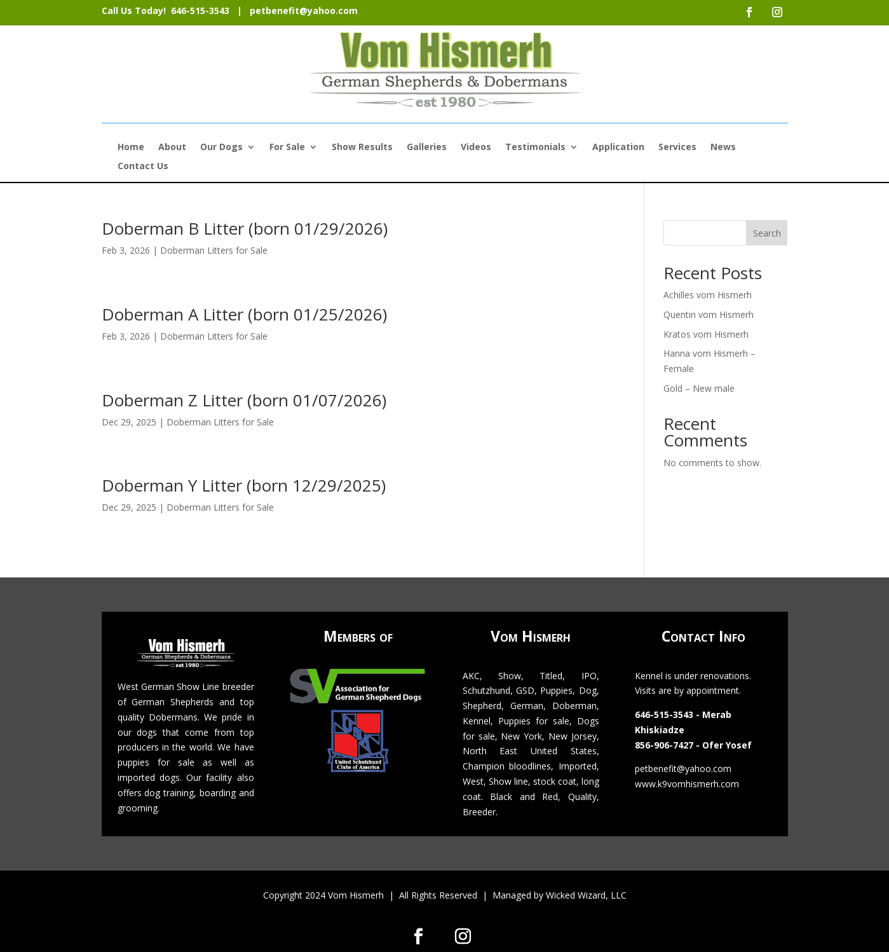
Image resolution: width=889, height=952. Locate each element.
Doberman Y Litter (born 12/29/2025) (244, 485)
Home (131, 147)
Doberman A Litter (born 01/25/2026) (244, 314)
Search (767, 233)
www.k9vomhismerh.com (687, 784)
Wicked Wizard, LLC (586, 895)
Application (618, 147)
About (172, 147)
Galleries (427, 147)
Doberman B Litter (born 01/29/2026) (245, 228)
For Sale (287, 147)
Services (677, 147)
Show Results (362, 147)
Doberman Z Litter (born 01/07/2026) (244, 400)
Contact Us (143, 167)
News (723, 147)
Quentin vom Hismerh (708, 314)
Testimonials (535, 147)
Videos (476, 147)
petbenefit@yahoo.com (304, 10)
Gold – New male (699, 388)
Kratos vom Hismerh (706, 334)
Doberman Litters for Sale (214, 250)
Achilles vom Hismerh (707, 295)
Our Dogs (221, 147)
